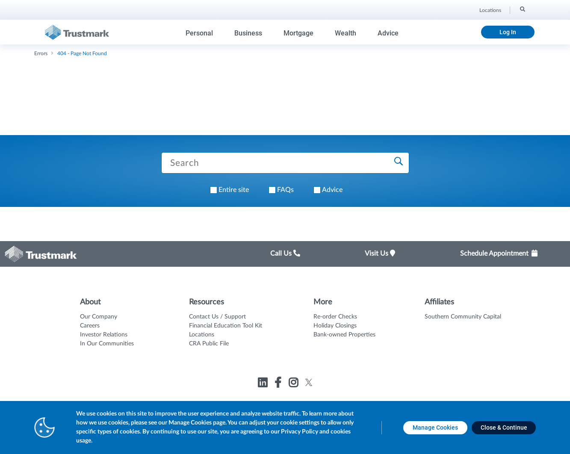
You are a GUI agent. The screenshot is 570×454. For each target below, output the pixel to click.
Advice (388, 33)
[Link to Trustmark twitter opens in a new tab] (309, 382)
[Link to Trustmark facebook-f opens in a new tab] (279, 384)
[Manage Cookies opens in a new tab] (435, 427)
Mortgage (298, 33)
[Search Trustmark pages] (285, 163)
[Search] (522, 9)
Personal (199, 33)
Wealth (345, 33)
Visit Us (380, 253)
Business (248, 33)
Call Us (285, 253)
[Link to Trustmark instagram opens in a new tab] (294, 384)
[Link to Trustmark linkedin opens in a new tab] (263, 384)
